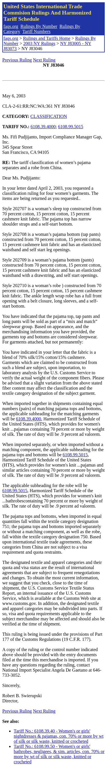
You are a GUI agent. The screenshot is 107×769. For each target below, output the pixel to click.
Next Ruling (44, 60)
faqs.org (10, 26)
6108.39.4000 (43, 126)
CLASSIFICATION (49, 116)
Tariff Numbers (36, 31)
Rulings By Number (39, 26)
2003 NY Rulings (39, 43)
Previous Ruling (17, 60)
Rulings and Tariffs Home (46, 38)
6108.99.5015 (70, 126)
